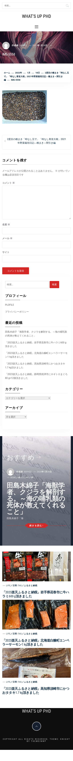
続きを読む (36, 525)
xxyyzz (23, 45)
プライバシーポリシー (17, 311)
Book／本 (15, 477)
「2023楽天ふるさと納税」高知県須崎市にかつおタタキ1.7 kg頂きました (35, 365)
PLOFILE (9, 304)
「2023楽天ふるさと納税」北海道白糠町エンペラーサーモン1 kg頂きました (36, 355)
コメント (8, 182)
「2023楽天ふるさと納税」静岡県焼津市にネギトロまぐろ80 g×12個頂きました (36, 376)
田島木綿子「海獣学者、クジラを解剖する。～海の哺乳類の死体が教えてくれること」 (36, 333)
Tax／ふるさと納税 (27, 585)
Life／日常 (11, 585)
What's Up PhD (36, 16)
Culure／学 (27, 477)
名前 (6, 224)
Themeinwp (38, 741)
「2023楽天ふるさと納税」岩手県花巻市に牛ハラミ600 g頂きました (35, 344)
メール (7, 238)
